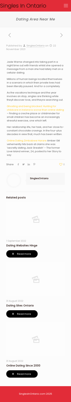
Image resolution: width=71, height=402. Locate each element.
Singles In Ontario (23, 5)
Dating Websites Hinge (21, 245)
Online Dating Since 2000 (23, 365)
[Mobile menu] (66, 5)
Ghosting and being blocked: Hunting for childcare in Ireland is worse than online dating (35, 108)
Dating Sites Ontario (20, 305)
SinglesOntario (36, 45)
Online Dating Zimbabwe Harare (27, 140)
